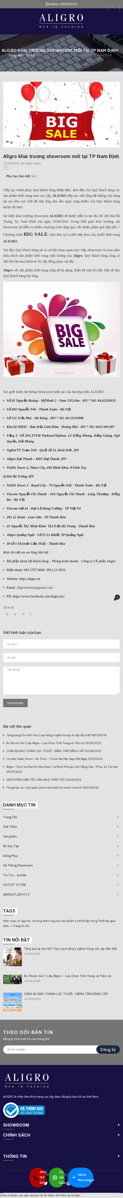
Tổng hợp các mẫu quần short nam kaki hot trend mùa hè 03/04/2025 (52, 787)
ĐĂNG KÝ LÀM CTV (16, 894)
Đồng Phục (10, 856)
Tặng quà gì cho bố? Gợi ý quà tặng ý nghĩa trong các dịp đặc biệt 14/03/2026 (56, 735)
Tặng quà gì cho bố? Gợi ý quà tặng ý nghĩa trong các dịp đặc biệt (70, 949)
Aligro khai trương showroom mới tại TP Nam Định (61, 156)
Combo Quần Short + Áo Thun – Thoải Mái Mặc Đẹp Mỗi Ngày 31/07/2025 (54, 759)
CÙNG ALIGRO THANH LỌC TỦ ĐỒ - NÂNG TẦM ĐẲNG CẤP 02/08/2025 (53, 751)
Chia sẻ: (8, 607)
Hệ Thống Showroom (18, 865)
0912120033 (69, 4)
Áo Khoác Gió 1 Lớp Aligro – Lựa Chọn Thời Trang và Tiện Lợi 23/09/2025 (53, 743)
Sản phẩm (10, 836)
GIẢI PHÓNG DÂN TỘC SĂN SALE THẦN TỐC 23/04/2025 (44, 780)
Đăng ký (108, 1049)
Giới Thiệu (10, 827)
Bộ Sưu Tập (11, 846)
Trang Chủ (10, 817)
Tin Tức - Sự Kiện (15, 875)
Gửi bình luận (15, 703)
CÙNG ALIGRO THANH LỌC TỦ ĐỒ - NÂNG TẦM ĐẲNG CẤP (66, 994)
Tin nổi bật (16, 939)
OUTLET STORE (14, 885)
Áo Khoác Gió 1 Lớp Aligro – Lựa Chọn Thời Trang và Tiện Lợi (67, 976)
